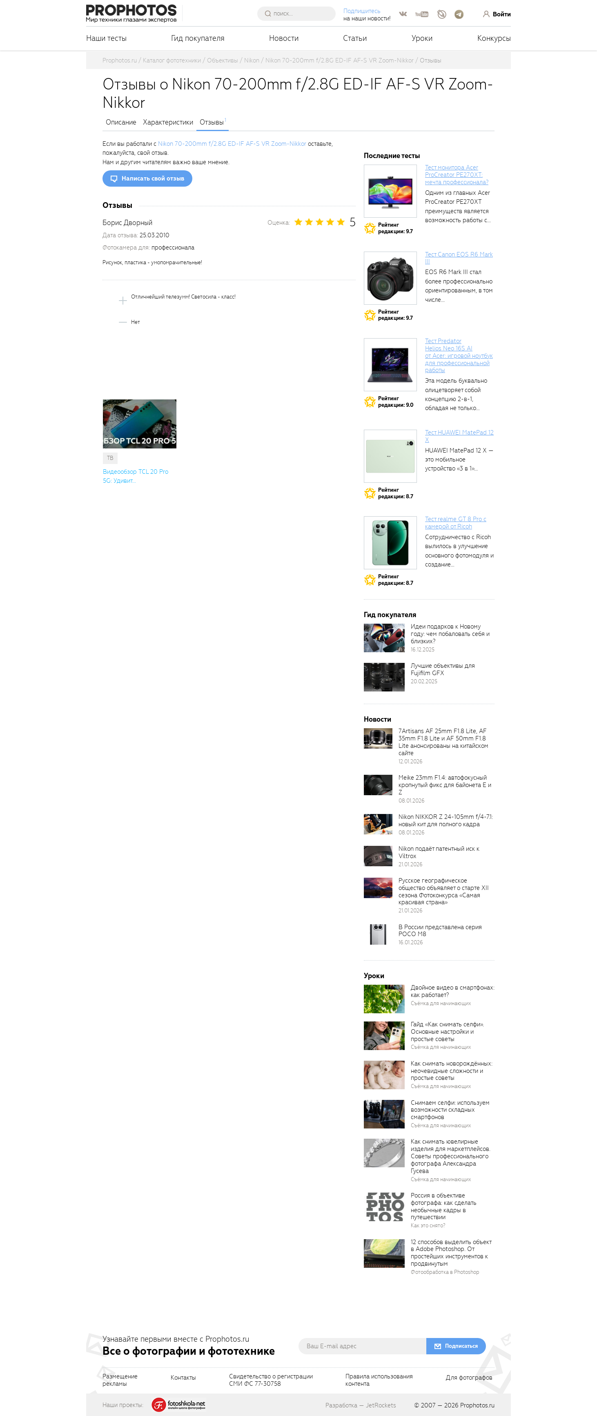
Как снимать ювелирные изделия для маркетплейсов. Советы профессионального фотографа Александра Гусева (450, 1156)
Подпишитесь (362, 11)
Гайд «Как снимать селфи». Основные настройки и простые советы (447, 1031)
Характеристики (168, 122)
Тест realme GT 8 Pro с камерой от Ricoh (455, 523)
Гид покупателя (198, 38)
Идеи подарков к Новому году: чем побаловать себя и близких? (450, 633)
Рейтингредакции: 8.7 (395, 493)
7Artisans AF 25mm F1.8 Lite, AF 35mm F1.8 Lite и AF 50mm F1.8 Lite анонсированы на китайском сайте (443, 742)
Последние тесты (392, 156)
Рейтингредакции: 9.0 (396, 401)
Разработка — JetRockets (360, 1405)
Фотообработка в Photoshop (445, 1272)
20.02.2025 (424, 681)
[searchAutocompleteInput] (299, 13)
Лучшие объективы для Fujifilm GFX (443, 669)
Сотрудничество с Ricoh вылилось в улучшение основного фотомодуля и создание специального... (459, 555)
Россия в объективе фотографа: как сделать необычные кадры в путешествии (444, 1206)
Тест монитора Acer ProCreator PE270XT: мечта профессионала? (456, 174)
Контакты (183, 1378)
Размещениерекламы (120, 1380)
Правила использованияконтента (379, 1380)
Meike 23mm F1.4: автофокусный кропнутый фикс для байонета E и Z (445, 785)
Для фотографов (469, 1378)
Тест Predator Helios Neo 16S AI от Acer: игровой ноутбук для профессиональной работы (459, 355)
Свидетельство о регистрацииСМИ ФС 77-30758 (271, 1380)
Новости (284, 38)
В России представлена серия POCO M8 (440, 931)
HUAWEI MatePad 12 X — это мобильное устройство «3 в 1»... (459, 459)
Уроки (422, 38)
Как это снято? (428, 1225)
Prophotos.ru (477, 1405)
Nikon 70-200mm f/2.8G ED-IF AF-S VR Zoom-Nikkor (232, 144)
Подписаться (461, 1345)
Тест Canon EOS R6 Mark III (459, 258)
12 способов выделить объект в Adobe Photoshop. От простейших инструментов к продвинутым (451, 1253)
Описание (121, 122)
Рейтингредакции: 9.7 (395, 228)
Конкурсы (494, 38)
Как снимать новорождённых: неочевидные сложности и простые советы (451, 1070)
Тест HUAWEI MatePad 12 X (459, 436)
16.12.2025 (422, 649)
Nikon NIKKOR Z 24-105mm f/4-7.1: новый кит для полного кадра (446, 820)
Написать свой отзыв (153, 178)
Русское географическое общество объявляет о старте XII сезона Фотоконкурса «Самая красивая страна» (444, 891)
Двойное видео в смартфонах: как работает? (453, 991)
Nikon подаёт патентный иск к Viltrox (439, 852)
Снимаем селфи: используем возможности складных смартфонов (450, 1110)
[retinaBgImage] (384, 638)
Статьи (355, 38)
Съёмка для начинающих (441, 1003)
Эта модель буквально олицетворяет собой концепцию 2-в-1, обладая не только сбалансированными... (456, 399)
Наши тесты (106, 38)
